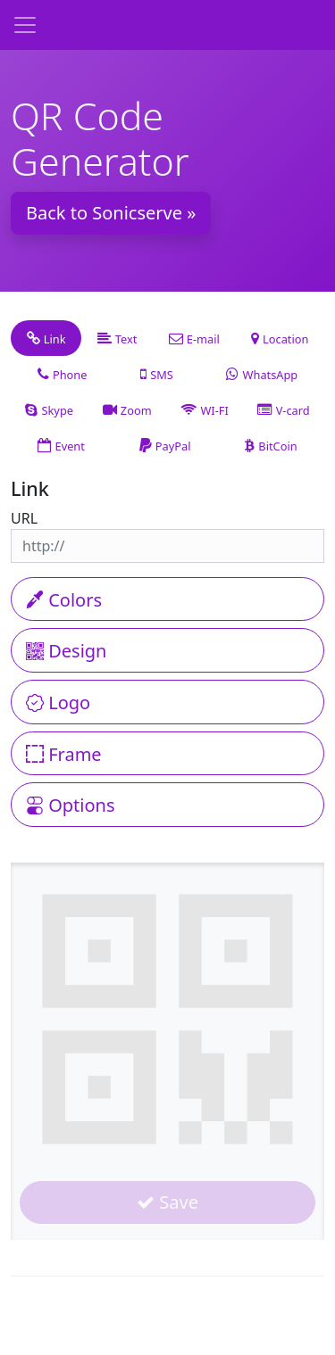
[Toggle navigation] (25, 25)
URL (24, 518)
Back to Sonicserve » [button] (111, 213)
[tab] (46, 338)
